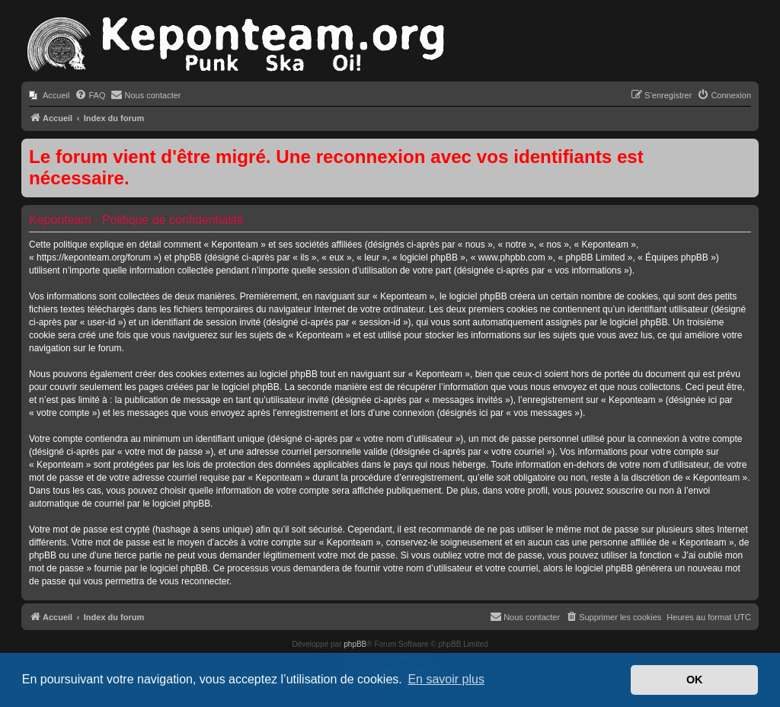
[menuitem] (49, 95)
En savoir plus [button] (446, 679)
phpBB (355, 644)
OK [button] (694, 679)
